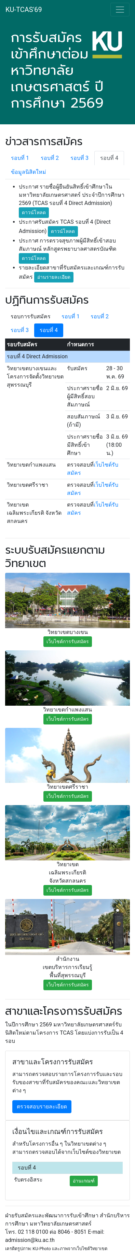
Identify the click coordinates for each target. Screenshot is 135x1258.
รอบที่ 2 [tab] (50, 158)
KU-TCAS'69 (23, 9)
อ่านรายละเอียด (53, 277)
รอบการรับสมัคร (31, 316)
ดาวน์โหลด (34, 212)
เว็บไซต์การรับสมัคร (67, 641)
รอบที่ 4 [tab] (109, 158)
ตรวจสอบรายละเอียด (42, 1106)
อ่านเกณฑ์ (84, 1181)
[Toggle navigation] (120, 9)
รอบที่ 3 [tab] (79, 158)
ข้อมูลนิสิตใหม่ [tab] (28, 172)
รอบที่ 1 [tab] (20, 158)
